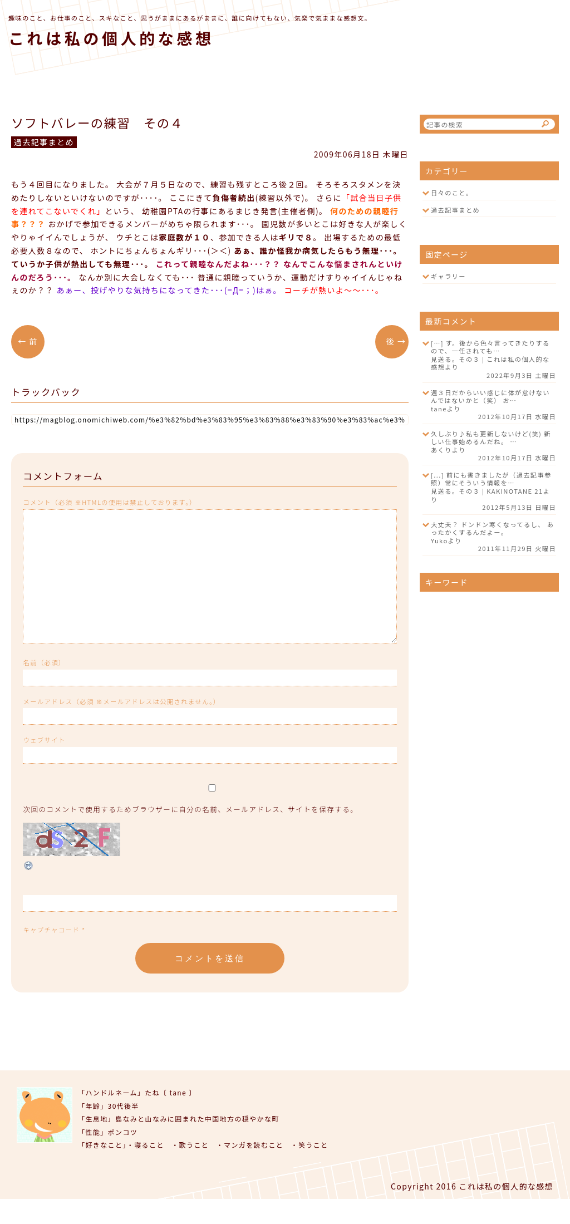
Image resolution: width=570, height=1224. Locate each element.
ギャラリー (448, 276)
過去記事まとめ (455, 209)
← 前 (31, 341)
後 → (392, 341)
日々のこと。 (452, 192)
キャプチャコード (51, 954)
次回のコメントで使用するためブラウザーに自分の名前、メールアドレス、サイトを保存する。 (190, 834)
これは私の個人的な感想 (111, 38)
